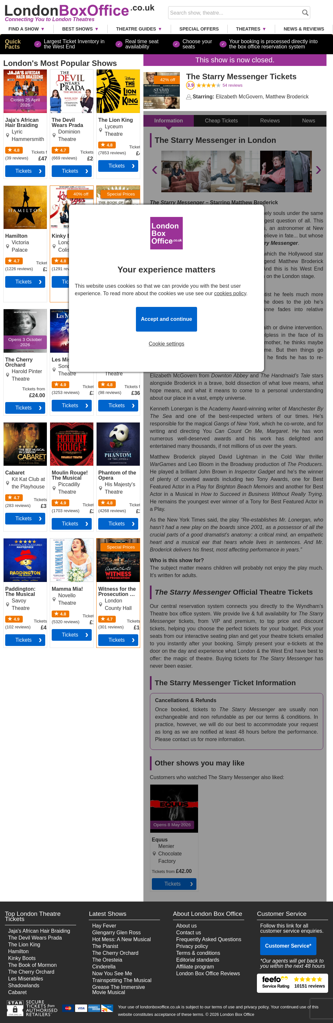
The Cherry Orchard (31, 972)
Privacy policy (192, 946)
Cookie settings (166, 344)
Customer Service (288, 946)
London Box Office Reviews (208, 973)
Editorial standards (198, 960)
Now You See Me (112, 973)
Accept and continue (166, 319)
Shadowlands (23, 985)
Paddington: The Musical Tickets (23, 543)
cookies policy (230, 293)
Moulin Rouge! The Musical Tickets (67, 430)
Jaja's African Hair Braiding (39, 931)
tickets (23, 171)
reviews (232, 85)
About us (186, 925)
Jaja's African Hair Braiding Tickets (24, 74)
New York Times (186, 520)
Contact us (188, 932)
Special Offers (199, 29)
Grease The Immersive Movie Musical (118, 989)
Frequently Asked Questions (208, 939)
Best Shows (77, 29)
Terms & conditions (198, 953)
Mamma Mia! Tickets (65, 543)
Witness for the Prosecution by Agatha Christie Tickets (114, 548)
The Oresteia (107, 960)
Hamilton (18, 951)
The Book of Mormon (32, 965)
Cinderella (103, 966)
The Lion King (24, 944)
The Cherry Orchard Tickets (22, 314)
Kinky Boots (21, 958)
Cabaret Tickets (22, 425)
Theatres (248, 29)
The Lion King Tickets (113, 74)
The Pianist (105, 946)
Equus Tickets (166, 787)
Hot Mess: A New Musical (121, 939)
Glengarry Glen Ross (116, 932)
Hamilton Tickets (23, 188)
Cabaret (17, 992)
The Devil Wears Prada (35, 938)
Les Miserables (25, 978)
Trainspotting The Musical (121, 980)
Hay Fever (104, 925)
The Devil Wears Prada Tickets (69, 74)
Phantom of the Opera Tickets (114, 428)
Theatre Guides (136, 29)
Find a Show (23, 29)
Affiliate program (195, 966)
